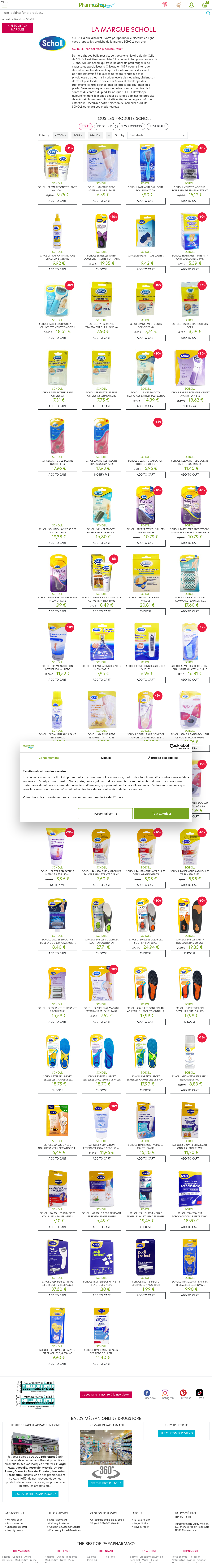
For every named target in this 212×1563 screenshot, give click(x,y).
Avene (27, 1556)
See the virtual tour (106, 1483)
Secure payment (58, 1520)
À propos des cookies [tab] (163, 757)
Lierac (154, 1560)
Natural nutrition (196, 1560)
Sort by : (120, 135)
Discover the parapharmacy (35, 1494)
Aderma (49, 1556)
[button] (191, 5)
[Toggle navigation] (4, 4)
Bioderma (71, 1556)
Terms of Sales (142, 1520)
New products (131, 126)
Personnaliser (105, 813)
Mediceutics (21, 1560)
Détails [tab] (106, 757)
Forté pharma (179, 1556)
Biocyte (133, 1556)
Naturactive (178, 1560)
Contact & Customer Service (64, 1526)
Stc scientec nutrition (151, 1556)
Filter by (44, 135)
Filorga (6, 1556)
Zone (77, 135)
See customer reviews (177, 1433)
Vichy (71, 1560)
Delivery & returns (59, 1523)
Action (59, 135)
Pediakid (92, 1560)
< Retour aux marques (17, 27)
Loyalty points (15, 1530)
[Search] (103, 12)
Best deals (157, 126)
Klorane (110, 1556)
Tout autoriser (161, 813)
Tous (85, 126)
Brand (94, 135)
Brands (18, 19)
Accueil (6, 19)
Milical (145, 1560)
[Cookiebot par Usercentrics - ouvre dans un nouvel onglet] (172, 746)
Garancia (7, 1560)
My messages (14, 1520)
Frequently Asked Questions (65, 1530)
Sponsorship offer (17, 1526)
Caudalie (17, 1556)
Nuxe (63, 1560)
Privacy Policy (141, 1526)
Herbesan (194, 1556)
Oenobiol (134, 1560)
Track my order (15, 1523)
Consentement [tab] (49, 757)
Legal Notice (141, 1523)
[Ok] (209, 12)
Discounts (105, 126)
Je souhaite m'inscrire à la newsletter (106, 1394)
